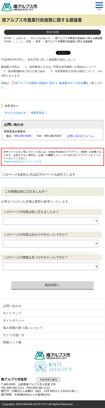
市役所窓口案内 (48, 379)
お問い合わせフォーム (80, 136)
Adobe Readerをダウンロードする (22, 161)
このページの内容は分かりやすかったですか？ (36, 234)
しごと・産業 (23, 41)
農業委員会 (37, 112)
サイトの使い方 (13, 335)
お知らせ (21, 38)
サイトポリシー (13, 320)
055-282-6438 (22, 135)
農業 (38, 41)
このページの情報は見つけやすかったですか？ (36, 257)
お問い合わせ (12, 306)
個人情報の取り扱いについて (23, 327)
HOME (7, 38)
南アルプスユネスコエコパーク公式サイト (52, 366)
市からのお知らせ (40, 38)
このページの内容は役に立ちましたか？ (31, 211)
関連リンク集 (12, 342)
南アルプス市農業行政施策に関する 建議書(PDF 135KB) (49, 82)
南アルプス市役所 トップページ (21, 6)
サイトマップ (12, 313)
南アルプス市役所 (52, 355)
